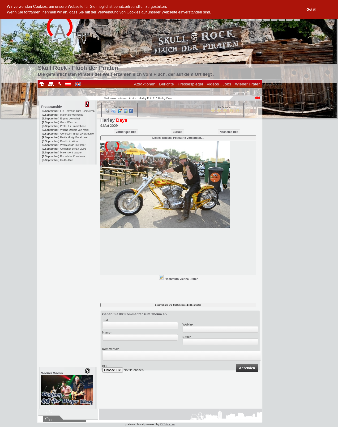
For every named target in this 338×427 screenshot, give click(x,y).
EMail (187, 336)
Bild (104, 367)
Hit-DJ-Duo (66, 160)
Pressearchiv (51, 107)
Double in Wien (69, 141)
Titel (105, 320)
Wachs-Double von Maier (74, 129)
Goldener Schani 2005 (73, 148)
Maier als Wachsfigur (72, 114)
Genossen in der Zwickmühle (77, 133)
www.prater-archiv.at (122, 98)
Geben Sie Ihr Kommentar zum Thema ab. (135, 314)
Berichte (166, 84)
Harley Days (165, 98)
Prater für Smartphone (73, 126)
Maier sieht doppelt (71, 152)
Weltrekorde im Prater (73, 145)
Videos (213, 84)
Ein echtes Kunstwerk (72, 156)
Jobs (227, 84)
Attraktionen (144, 84)
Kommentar (110, 349)
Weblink (188, 324)
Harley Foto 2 (146, 98)
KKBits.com (167, 424)
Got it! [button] (312, 9)
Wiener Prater (247, 84)
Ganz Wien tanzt (69, 122)
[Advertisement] (68, 194)
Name (107, 332)
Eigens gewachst (70, 118)
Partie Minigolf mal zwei (74, 137)
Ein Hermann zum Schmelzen (77, 111)
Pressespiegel (190, 84)
